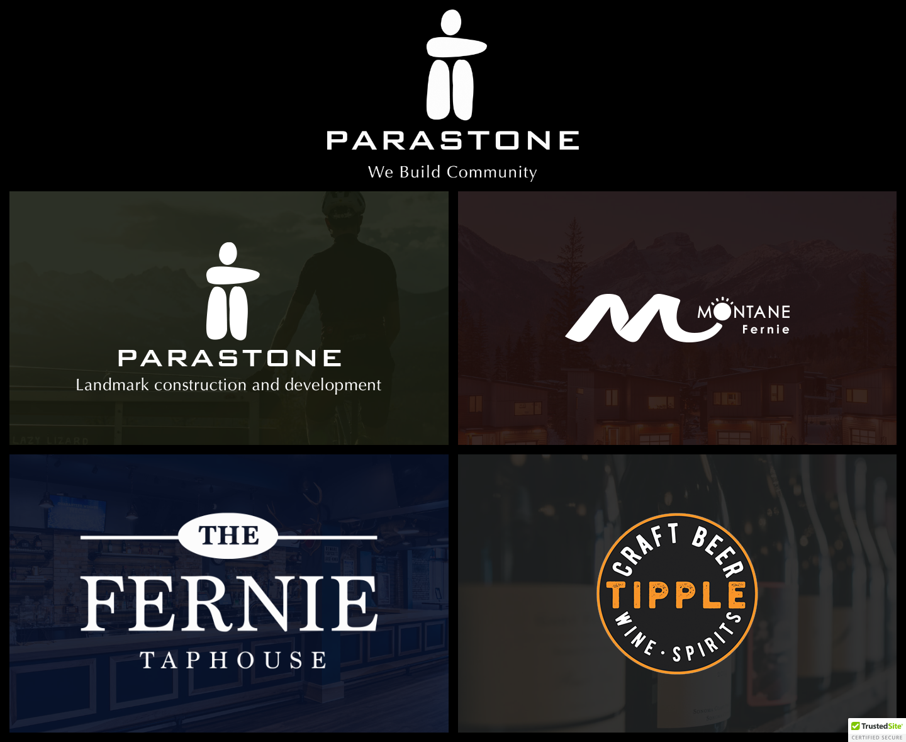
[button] (877, 730)
